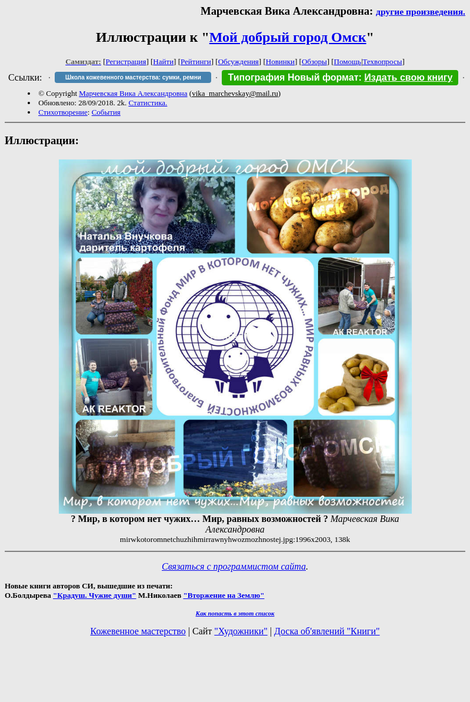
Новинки (280, 61)
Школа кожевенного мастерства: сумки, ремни (133, 77)
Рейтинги (196, 61)
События (106, 112)
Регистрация (126, 61)
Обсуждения (238, 61)
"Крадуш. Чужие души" (94, 595)
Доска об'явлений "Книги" (327, 631)
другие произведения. (420, 11)
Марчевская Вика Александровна (133, 93)
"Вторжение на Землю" (223, 595)
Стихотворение (63, 112)
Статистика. (147, 102)
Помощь (347, 61)
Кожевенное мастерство (138, 631)
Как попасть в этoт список (235, 613)
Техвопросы (382, 61)
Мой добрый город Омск (287, 37)
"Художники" (240, 631)
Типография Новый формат (293, 77)
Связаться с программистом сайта (234, 566)
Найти (163, 61)
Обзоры (314, 61)
